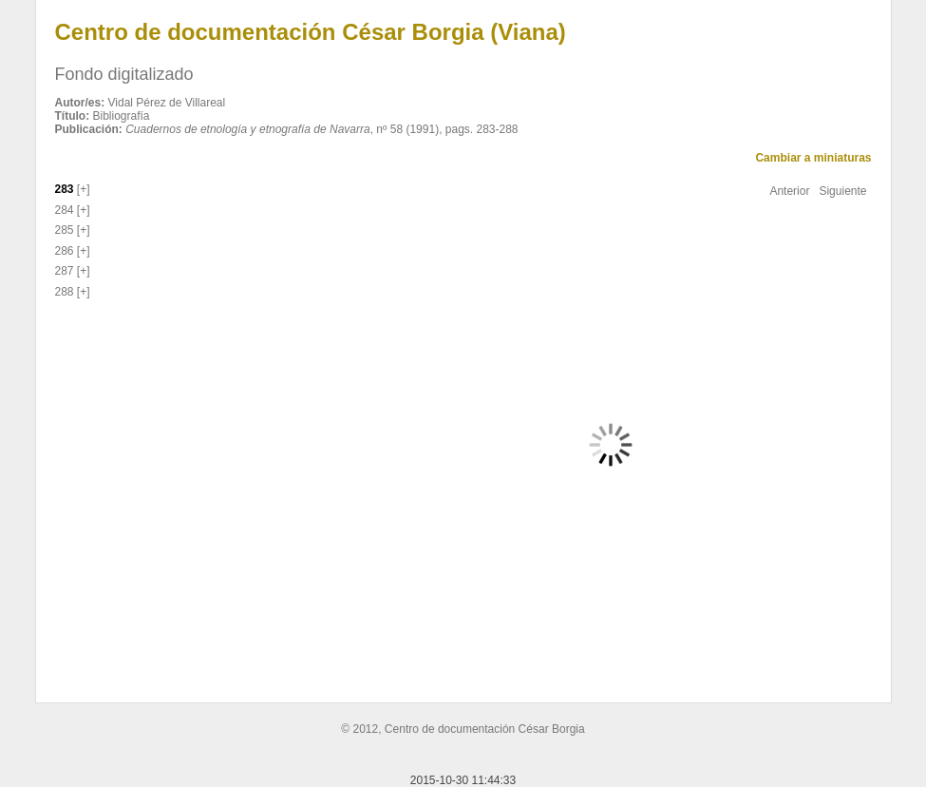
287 (64, 271)
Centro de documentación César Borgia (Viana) (310, 32)
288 (64, 291)
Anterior (789, 191)
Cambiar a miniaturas (813, 157)
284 (64, 210)
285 (64, 230)
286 (64, 251)
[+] (82, 189)
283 (64, 189)
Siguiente (842, 191)
